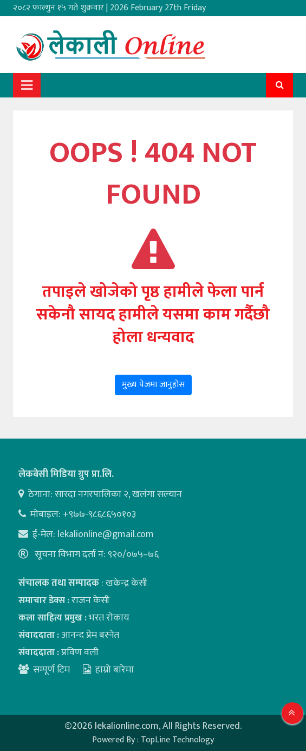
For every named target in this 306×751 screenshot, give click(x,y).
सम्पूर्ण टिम (51, 670)
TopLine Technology (177, 740)
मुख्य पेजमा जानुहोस (153, 384)
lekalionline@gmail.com (105, 534)
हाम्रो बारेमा (108, 670)
